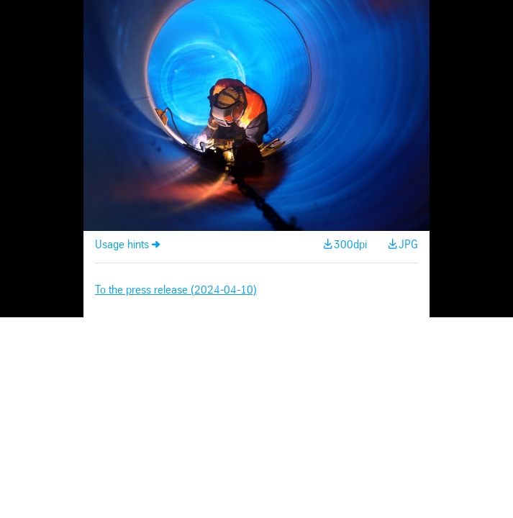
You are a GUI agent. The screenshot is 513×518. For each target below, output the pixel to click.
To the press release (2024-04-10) (176, 290)
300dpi (350, 245)
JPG (408, 245)
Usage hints (122, 245)
